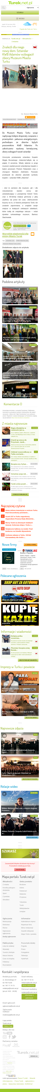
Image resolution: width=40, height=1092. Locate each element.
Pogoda (24, 946)
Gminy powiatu (26, 881)
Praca (23, 949)
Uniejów (22, 911)
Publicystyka (8, 943)
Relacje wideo (9, 786)
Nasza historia (8, 955)
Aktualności (26, 38)
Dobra (22, 888)
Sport (5, 893)
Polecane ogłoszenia (13, 576)
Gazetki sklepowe (27, 931)
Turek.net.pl (15, 38)
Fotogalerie (25, 952)
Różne (5, 928)
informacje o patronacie (29, 996)
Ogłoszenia (7, 918)
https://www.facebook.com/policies (21, 417)
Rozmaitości (7, 965)
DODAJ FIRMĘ (31, 545)
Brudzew (23, 884)
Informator (25, 918)
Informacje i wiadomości (16, 631)
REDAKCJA (34, 1056)
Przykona (23, 897)
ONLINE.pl (11, 1076)
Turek (22, 905)
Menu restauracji (27, 928)
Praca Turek (19, 1081)
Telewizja (24, 955)
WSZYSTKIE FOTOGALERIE (30, 779)
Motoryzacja (7, 921)
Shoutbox (6, 899)
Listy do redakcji (8, 946)
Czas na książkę (8, 959)
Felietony (6, 962)
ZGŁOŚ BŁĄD (20, 869)
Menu (21, 18)
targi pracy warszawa (16, 1084)
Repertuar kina (26, 924)
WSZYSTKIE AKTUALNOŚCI (28, 660)
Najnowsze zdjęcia (12, 728)
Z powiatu (6, 896)
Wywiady (6, 949)
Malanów (23, 894)
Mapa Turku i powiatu (28, 934)
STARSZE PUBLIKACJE (20, 494)
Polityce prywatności (7, 1072)
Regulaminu (9, 1062)
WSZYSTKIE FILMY (32, 837)
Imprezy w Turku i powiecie (18, 667)
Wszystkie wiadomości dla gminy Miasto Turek (15, 235)
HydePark (24, 959)
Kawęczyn (23, 891)
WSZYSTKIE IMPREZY (31, 717)
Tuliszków (23, 902)
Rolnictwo (6, 924)
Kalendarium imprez (28, 921)
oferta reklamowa (28, 985)
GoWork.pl (28, 1084)
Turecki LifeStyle (8, 952)
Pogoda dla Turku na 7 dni (28, 29)
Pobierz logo (8, 1026)
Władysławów (24, 908)
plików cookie (9, 1071)
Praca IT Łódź (23, 1078)
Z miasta (15, 41)
